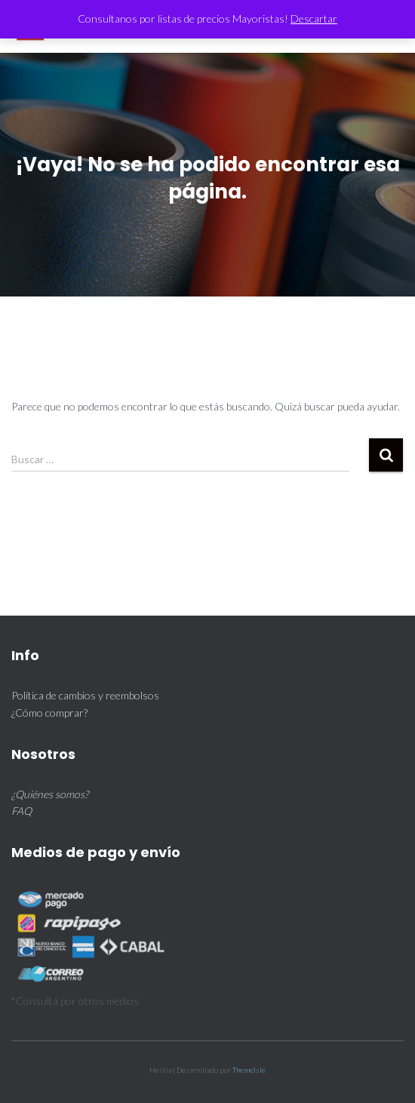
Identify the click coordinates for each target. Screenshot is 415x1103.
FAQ (21, 810)
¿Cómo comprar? (49, 712)
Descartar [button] (313, 18)
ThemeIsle (249, 1069)
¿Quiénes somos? (49, 794)
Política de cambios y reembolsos (85, 695)
